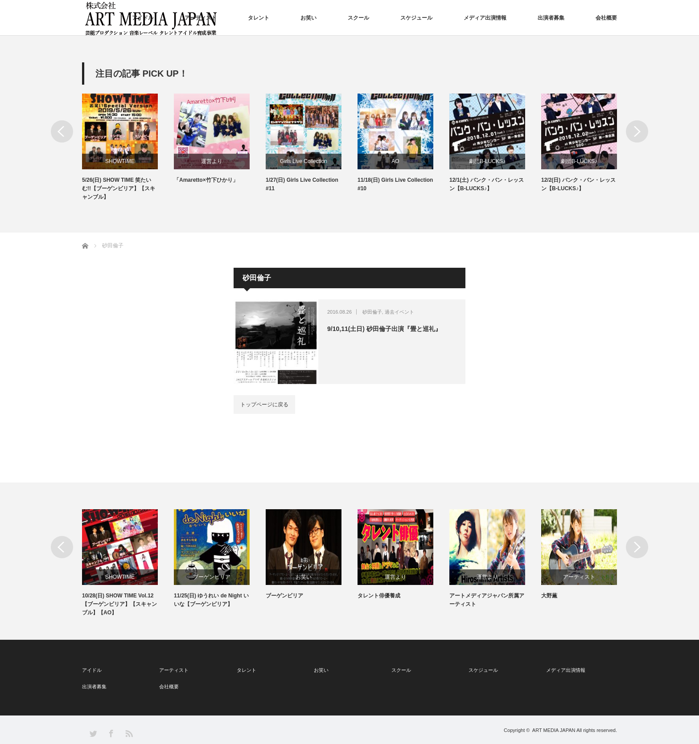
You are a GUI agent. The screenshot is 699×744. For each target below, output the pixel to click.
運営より (211, 161)
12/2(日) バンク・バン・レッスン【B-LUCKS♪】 (578, 184)
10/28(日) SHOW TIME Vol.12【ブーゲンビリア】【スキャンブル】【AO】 (119, 604)
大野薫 (549, 596)
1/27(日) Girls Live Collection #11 (302, 184)
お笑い (308, 18)
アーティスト (201, 18)
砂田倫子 (372, 312)
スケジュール (416, 18)
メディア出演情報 (485, 18)
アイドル (142, 18)
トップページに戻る (264, 404)
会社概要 (606, 18)
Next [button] (637, 131)
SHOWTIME (120, 161)
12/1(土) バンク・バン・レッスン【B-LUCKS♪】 (486, 184)
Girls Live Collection (303, 161)
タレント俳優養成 (379, 596)
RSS (128, 733)
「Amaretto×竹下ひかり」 (206, 180)
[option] (128, 148)
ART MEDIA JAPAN (554, 730)
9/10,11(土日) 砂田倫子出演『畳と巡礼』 (384, 328)
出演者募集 (551, 18)
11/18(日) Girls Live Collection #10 (395, 184)
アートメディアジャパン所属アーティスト (486, 600)
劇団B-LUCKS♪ (487, 161)
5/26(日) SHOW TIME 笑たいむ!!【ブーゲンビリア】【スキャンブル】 (118, 188)
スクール (358, 18)
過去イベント (399, 312)
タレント (258, 18)
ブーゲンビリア (211, 577)
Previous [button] (62, 131)
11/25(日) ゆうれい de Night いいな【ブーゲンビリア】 (211, 600)
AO (395, 161)
